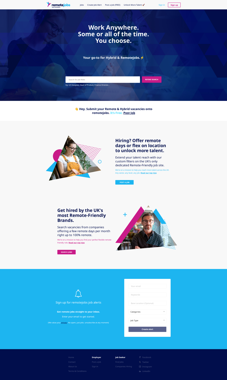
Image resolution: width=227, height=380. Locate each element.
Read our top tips (149, 173)
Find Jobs (119, 361)
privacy (64, 322)
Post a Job (96, 361)
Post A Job (124, 182)
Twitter (145, 361)
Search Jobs (66, 252)
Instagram (147, 366)
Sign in (162, 5)
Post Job (129, 113)
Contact (72, 361)
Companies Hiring (123, 366)
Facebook (146, 357)
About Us (72, 366)
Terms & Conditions (77, 371)
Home (71, 357)
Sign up (174, 5)
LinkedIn (146, 371)
